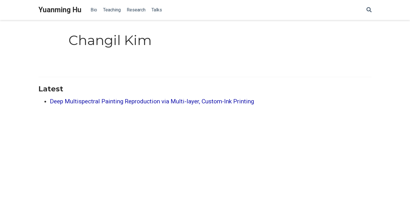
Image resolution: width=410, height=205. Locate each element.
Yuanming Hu (59, 10)
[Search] (369, 10)
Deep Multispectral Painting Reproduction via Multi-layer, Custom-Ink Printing (152, 101)
